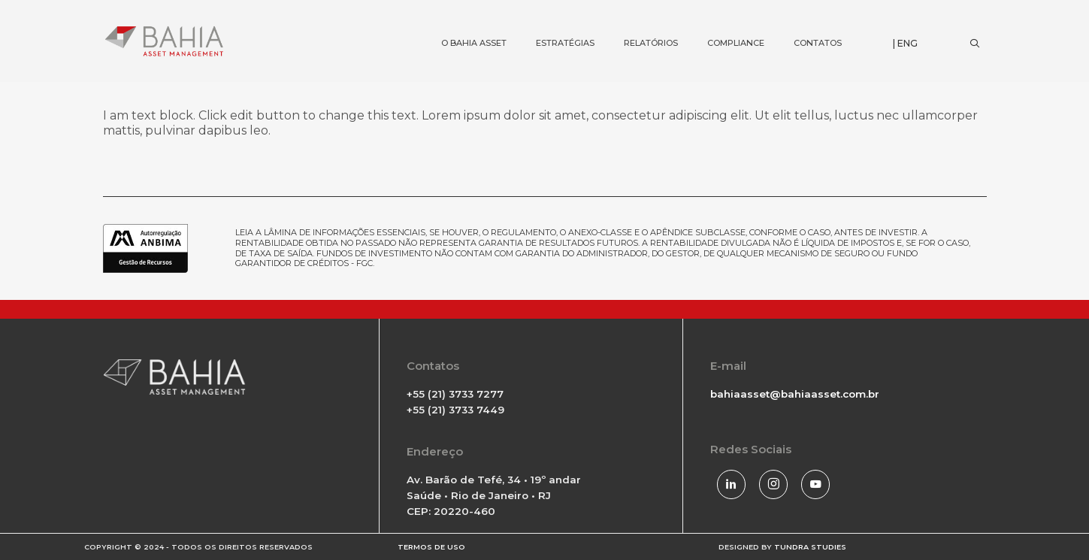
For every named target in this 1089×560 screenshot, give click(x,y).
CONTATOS (804, 19)
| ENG (905, 43)
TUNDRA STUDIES (810, 547)
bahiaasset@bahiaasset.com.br (794, 394)
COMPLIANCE (722, 19)
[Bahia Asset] (164, 41)
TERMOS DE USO (431, 547)
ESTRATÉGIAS (552, 19)
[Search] (974, 43)
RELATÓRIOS (637, 19)
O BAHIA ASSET (460, 19)
